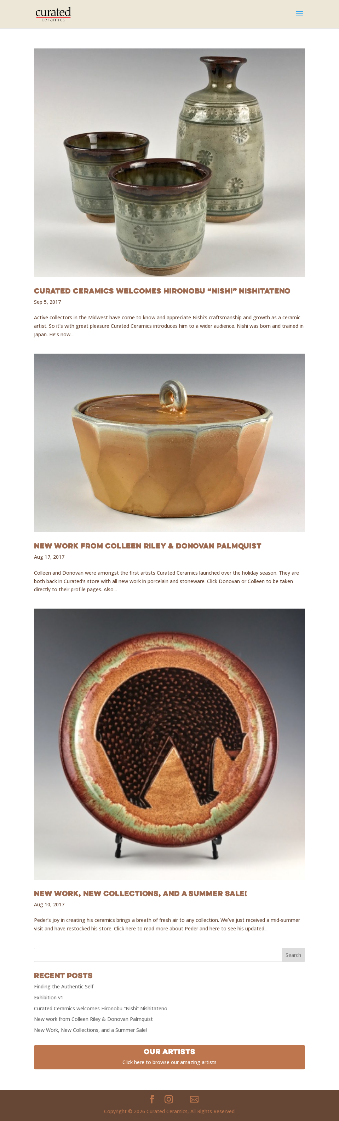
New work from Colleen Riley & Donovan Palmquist (148, 546)
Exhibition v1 (48, 997)
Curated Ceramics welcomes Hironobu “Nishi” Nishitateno (162, 291)
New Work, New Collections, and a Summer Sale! (140, 893)
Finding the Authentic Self (63, 986)
